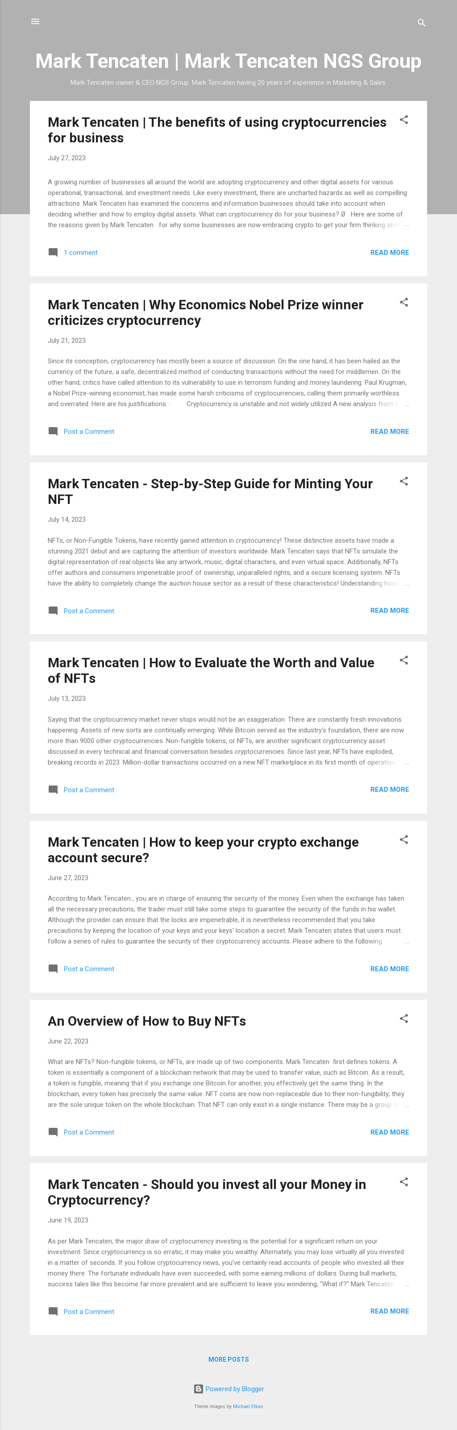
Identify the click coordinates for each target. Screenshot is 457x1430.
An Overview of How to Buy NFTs (147, 1021)
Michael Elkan (248, 1406)
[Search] (421, 24)
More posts (228, 1359)
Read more (389, 253)
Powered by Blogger (228, 1389)
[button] (404, 121)
